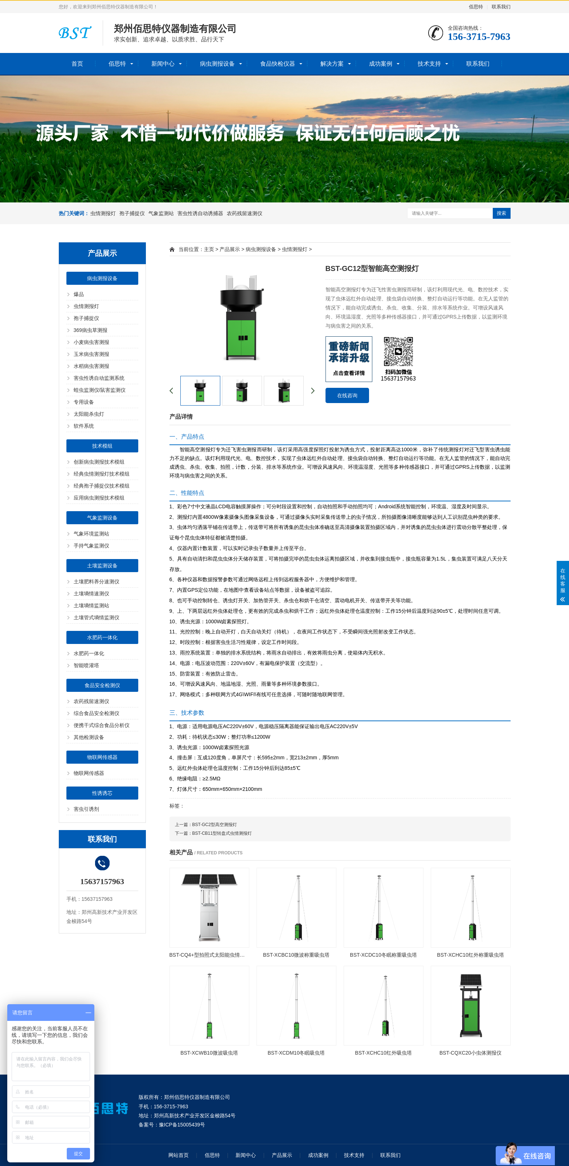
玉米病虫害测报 (91, 354)
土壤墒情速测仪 (91, 593)
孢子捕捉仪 (132, 213)
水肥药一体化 (102, 637)
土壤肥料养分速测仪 (96, 581)
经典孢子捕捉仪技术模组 (102, 486)
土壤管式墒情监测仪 (96, 617)
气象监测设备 (102, 518)
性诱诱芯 (102, 793)
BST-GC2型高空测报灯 (214, 824)
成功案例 (380, 64)
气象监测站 (161, 213)
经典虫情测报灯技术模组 (102, 474)
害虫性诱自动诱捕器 (200, 213)
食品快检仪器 (277, 64)
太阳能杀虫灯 (89, 414)
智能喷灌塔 (86, 665)
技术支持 (429, 64)
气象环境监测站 (91, 534)
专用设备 (84, 402)
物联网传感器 (102, 757)
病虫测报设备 (217, 64)
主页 (209, 249)
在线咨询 (347, 395)
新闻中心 (163, 64)
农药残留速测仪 (244, 213)
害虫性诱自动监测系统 (99, 378)
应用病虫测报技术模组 (99, 498)
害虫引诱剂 (86, 809)
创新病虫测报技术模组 (99, 462)
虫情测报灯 (103, 213)
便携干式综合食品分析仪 (102, 725)
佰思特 (476, 6)
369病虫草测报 (90, 330)
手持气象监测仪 (91, 546)
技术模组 (102, 446)
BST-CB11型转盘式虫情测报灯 (222, 833)
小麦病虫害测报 (91, 342)
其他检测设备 (89, 737)
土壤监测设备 (102, 565)
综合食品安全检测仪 (96, 713)
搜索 (501, 213)
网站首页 (178, 1155)
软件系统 (84, 426)
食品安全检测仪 (102, 685)
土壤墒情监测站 (91, 605)
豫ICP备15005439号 (182, 1125)
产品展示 (230, 249)
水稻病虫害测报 (91, 366)
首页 (77, 64)
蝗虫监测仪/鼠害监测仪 (100, 390)
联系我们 (501, 6)
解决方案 (332, 64)
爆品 (79, 294)
